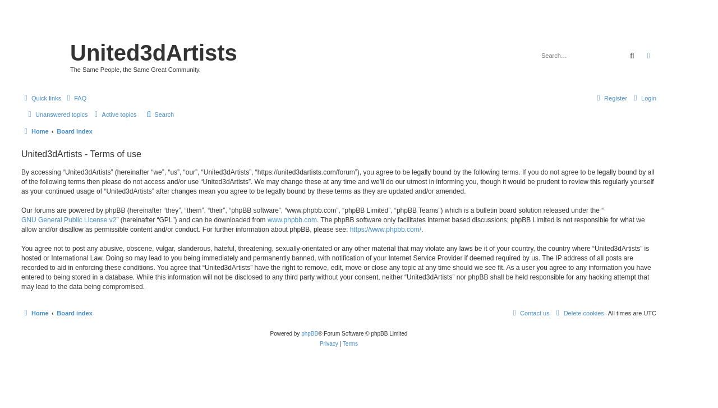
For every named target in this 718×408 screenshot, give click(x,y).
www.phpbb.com (292, 220)
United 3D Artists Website (338, 25)
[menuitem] (75, 98)
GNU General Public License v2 (68, 220)
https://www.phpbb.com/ (385, 229)
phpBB (309, 334)
